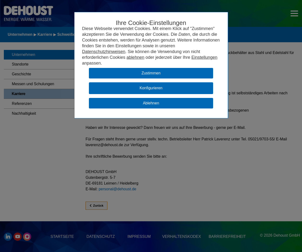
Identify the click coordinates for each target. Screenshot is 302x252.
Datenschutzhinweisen (103, 51)
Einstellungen (204, 57)
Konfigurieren (151, 88)
